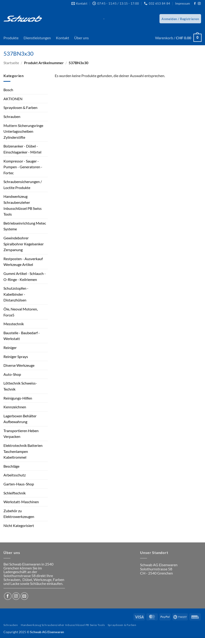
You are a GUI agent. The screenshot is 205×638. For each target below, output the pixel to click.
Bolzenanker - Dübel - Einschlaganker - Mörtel (22, 149)
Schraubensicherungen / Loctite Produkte (22, 184)
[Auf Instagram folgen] (199, 3)
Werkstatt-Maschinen (21, 502)
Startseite (11, 62)
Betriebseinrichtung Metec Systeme (24, 226)
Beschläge (11, 466)
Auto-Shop (12, 374)
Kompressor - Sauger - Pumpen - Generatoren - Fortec (22, 167)
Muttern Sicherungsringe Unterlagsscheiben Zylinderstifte (23, 131)
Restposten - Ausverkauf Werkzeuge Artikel (23, 261)
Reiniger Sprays (15, 356)
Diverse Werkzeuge (18, 365)
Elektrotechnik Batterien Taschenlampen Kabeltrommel (23, 451)
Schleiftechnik (14, 493)
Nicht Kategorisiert (18, 525)
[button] (180, 18)
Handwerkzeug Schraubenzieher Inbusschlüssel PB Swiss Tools (22, 205)
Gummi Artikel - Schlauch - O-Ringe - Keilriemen (24, 276)
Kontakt (62, 38)
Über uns (81, 38)
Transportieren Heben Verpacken (21, 433)
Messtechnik (13, 324)
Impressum (182, 3)
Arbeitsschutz (14, 475)
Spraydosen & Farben (20, 107)
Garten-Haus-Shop (18, 484)
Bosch (8, 89)
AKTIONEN (12, 98)
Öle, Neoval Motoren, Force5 (20, 312)
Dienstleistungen (37, 38)
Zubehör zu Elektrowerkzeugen (18, 514)
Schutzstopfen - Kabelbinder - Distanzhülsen (15, 294)
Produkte (10, 38)
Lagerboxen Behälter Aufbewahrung (20, 419)
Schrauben (11, 116)
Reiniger (10, 347)
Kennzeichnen (14, 407)
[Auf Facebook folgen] (194, 3)
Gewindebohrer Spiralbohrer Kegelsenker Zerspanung (23, 244)
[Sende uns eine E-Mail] (24, 596)
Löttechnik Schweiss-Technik (20, 386)
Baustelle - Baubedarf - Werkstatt (21, 336)
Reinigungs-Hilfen (17, 398)
